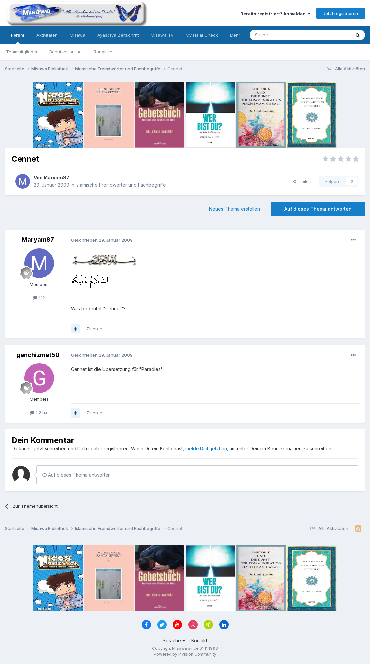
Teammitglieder (22, 51)
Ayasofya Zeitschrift (118, 35)
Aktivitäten (47, 35)
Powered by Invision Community (185, 654)
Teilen (302, 181)
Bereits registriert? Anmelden (275, 13)
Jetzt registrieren (340, 13)
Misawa (77, 35)
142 (39, 297)
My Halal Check (202, 35)
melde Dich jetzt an (206, 448)
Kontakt (199, 640)
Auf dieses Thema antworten (318, 209)
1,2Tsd (39, 412)
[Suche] (279, 35)
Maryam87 (56, 177)
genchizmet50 (38, 354)
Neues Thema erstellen (234, 209)
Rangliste (103, 51)
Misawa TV (162, 35)
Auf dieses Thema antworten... (78, 475)
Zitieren (94, 328)
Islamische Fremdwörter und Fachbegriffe (121, 185)
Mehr (235, 35)
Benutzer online (65, 51)
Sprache (174, 640)
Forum (17, 38)
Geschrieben (102, 240)
